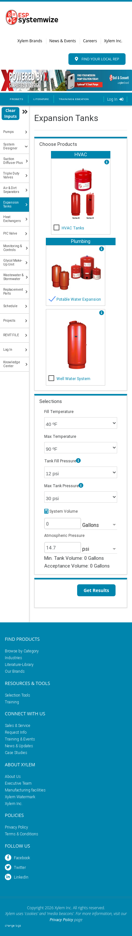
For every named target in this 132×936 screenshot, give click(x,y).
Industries (13, 657)
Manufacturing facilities (25, 790)
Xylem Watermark (20, 796)
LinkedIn (16, 877)
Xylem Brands (29, 41)
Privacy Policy (16, 827)
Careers (90, 41)
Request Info (15, 732)
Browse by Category (22, 651)
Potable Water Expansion (78, 299)
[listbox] (99, 525)
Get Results (96, 590)
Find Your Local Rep (97, 58)
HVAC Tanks (73, 228)
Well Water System (73, 378)
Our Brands (15, 671)
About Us (13, 776)
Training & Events (20, 739)
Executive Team (18, 783)
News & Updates (19, 745)
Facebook (17, 857)
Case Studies (16, 752)
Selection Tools (17, 695)
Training (12, 701)
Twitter (15, 867)
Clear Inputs (10, 113)
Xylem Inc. (113, 41)
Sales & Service (17, 725)
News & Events (62, 41)
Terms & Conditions (21, 833)
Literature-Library (19, 664)
